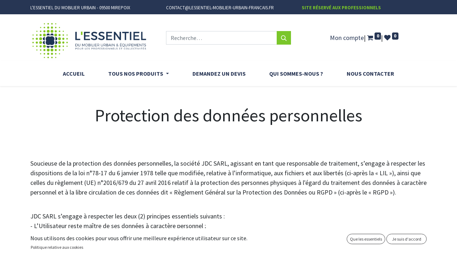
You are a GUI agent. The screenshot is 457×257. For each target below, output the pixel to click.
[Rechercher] (284, 38)
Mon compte (347, 38)
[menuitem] (73, 73)
